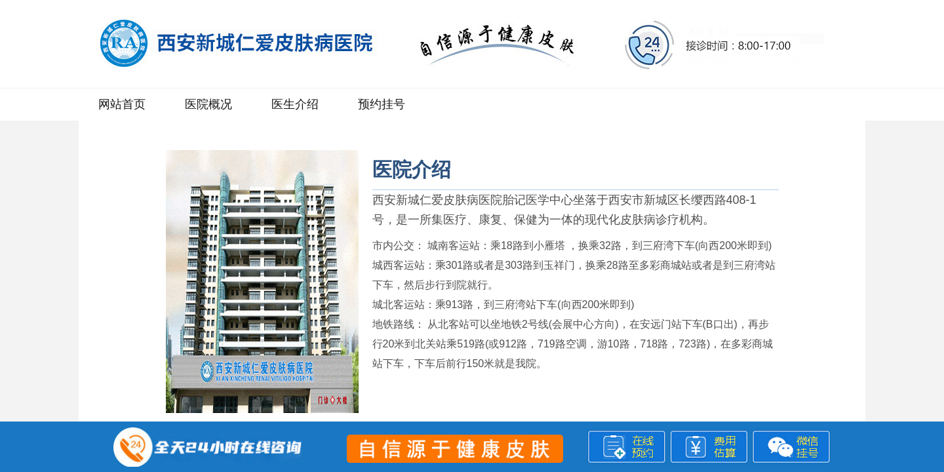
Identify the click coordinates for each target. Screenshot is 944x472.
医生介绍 (295, 104)
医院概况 (208, 104)
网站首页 (122, 104)
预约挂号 (381, 104)
